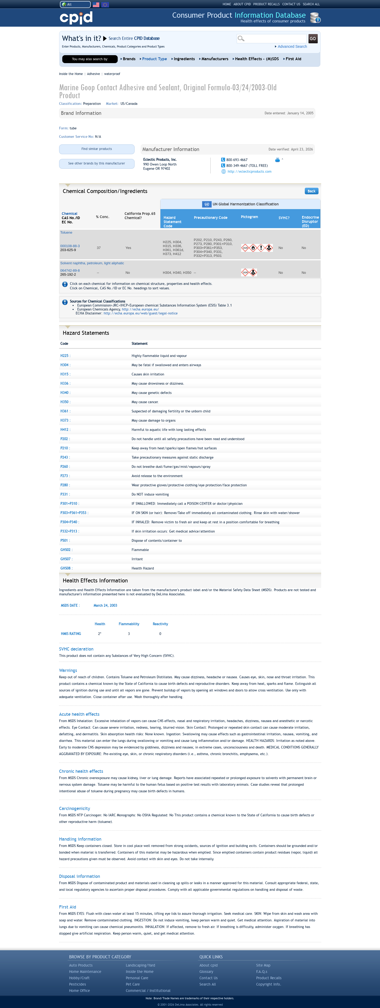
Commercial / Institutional (148, 990)
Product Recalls (269, 978)
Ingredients (184, 58)
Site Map (263, 965)
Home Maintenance (85, 971)
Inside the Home (140, 971)
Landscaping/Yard (140, 965)
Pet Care (133, 984)
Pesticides (77, 984)
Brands (129, 58)
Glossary (206, 971)
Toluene (66, 232)
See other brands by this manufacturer (96, 163)
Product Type (154, 58)
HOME (227, 4)
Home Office (79, 990)
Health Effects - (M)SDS (257, 58)
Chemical (69, 213)
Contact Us (209, 978)
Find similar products (97, 149)
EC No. (67, 222)
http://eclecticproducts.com (250, 171)
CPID (76, 18)
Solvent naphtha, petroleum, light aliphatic (92, 263)
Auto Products (81, 965)
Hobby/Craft (79, 978)
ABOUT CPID (242, 4)
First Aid (293, 58)
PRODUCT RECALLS (266, 4)
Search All (208, 984)
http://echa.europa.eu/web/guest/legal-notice (141, 313)
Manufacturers (215, 58)
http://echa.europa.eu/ (140, 309)
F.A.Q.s (261, 971)
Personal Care (137, 978)
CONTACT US (291, 4)
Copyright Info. (268, 984)
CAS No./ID (71, 218)
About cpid (209, 965)
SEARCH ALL (311, 4)
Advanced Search (292, 46)
